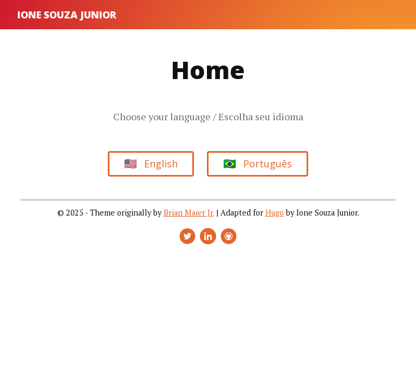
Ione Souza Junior (66, 14)
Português (257, 163)
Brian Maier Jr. (189, 212)
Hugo (274, 212)
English (151, 163)
